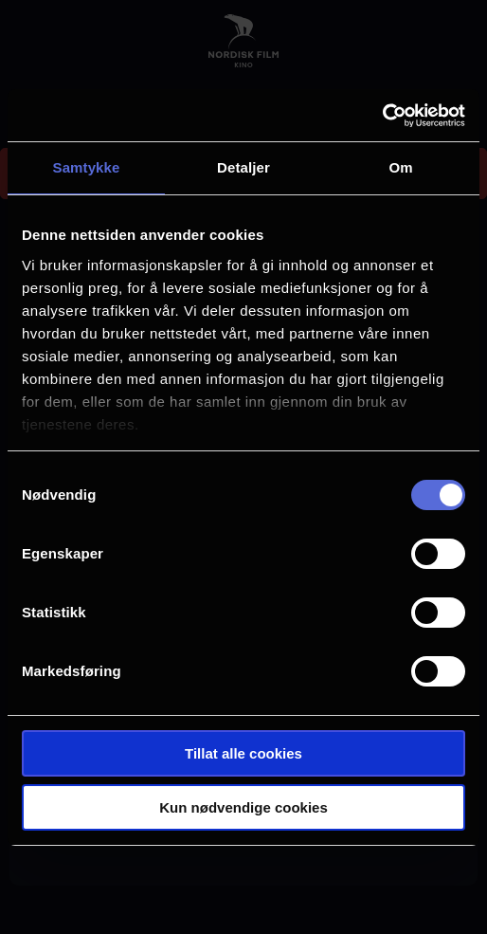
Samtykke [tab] (86, 167)
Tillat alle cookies (243, 753)
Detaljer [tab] (243, 167)
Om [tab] (400, 167)
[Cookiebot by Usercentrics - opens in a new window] (382, 115)
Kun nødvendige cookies (243, 807)
